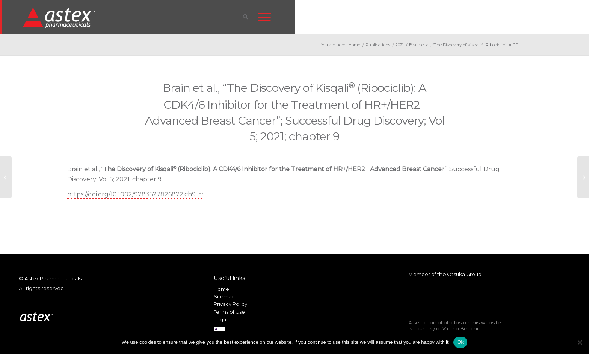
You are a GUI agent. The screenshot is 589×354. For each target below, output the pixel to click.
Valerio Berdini (460, 328)
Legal (220, 319)
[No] (579, 342)
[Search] (245, 17)
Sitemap (224, 296)
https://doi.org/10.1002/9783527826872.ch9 (131, 194)
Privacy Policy (230, 304)
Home (221, 289)
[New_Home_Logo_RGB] (60, 17)
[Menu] (264, 17)
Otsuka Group (464, 274)
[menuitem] (245, 17)
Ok (460, 342)
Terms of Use (229, 312)
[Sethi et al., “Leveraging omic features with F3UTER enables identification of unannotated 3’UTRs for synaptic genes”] (583, 177)
